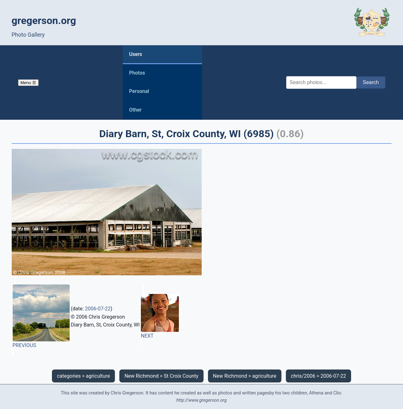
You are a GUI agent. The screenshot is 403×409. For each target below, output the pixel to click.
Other (135, 110)
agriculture (98, 376)
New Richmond (141, 376)
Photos (137, 73)
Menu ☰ (28, 82)
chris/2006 (303, 376)
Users (135, 54)
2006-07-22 (97, 309)
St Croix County (181, 376)
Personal (139, 91)
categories (69, 376)
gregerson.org (44, 21)
